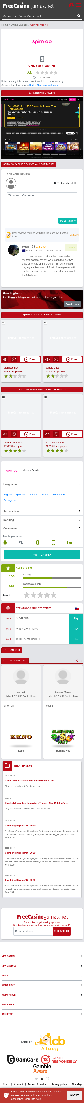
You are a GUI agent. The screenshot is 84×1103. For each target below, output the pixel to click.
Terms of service (37, 1084)
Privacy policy (59, 1084)
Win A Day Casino (27, 628)
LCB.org (74, 234)
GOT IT (74, 1095)
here (38, 1099)
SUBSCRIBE (61, 931)
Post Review (68, 220)
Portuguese (10, 500)
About (5, 1084)
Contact (18, 1084)
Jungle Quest (53, 367)
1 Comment (44, 77)
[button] (77, 660)
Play (75, 618)
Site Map (77, 1084)
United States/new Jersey (43, 85)
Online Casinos (19, 24)
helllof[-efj (8, 705)
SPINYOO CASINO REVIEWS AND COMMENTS (28, 164)
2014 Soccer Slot (55, 442)
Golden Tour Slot (13, 442)
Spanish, (20, 494)
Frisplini (49, 705)
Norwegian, (59, 494)
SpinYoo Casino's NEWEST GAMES (42, 314)
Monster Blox (11, 367)
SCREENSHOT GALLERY (42, 92)
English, (8, 494)
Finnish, (33, 494)
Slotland (22, 618)
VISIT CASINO (42, 554)
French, (45, 494)
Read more (72, 304)
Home (4, 24)
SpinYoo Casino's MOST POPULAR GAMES (42, 389)
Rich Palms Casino (28, 639)
